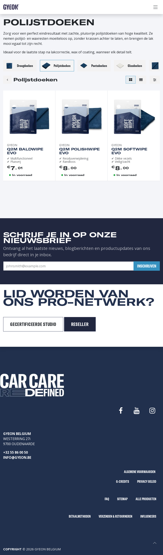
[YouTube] (136, 411)
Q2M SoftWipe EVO (129, 151)
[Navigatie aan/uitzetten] (155, 7)
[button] (146, 266)
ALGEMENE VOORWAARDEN (139, 472)
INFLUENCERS (148, 516)
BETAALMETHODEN (80, 516)
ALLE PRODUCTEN (146, 499)
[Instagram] (152, 411)
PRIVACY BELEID (146, 481)
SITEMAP (122, 499)
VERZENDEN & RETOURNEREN (115, 516)
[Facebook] (121, 411)
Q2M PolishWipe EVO (79, 151)
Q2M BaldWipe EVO (25, 151)
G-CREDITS (122, 481)
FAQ (107, 499)
